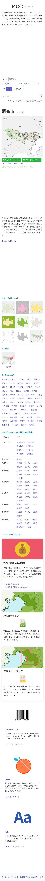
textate (7, 832)
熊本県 (19, 523)
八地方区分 (6, 442)
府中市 (14, 406)
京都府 (27, 493)
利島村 (29, 398)
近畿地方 (20, 450)
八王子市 (21, 398)
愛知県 (35, 489)
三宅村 (39, 395)
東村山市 (34, 410)
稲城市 (29, 417)
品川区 (12, 383)
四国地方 (20, 454)
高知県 (19, 516)
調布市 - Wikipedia (9, 241)
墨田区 (20, 383)
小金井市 (5, 406)
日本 (18, 437)
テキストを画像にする (15, 847)
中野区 (22, 380)
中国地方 (29, 450)
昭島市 (4, 410)
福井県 (19, 486)
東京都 (35, 474)
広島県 (19, 508)
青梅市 (39, 421)
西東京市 (13, 421)
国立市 (4, 402)
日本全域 (5, 437)
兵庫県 (35, 493)
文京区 (36, 383)
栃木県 (27, 470)
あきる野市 (30, 395)
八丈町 (12, 398)
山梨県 (27, 486)
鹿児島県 (20, 527)
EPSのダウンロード (31, 160)
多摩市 (12, 402)
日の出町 (15, 425)
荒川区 (34, 391)
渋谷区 (4, 391)
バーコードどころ (11, 730)
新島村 (31, 406)
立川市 (37, 417)
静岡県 (27, 489)
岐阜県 (19, 489)
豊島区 (12, 395)
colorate (8, 779)
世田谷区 (5, 380)
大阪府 (19, 493)
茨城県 (19, 470)
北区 (29, 380)
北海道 (19, 459)
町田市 (4, 417)
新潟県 (19, 482)
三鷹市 (4, 398)
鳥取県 (19, 504)
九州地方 (29, 454)
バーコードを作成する (15, 744)
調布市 (22, 421)
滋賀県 (35, 497)
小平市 (28, 402)
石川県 (35, 482)
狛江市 (33, 413)
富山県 (27, 482)
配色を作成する (13, 797)
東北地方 (31, 442)
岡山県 (35, 504)
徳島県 (19, 512)
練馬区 (26, 391)
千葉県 (27, 474)
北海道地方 (21, 442)
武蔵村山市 (6, 413)
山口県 (27, 508)
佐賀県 (27, 519)
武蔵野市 (16, 413)
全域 (9, 89)
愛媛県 (35, 512)
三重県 (27, 497)
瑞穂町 (31, 425)
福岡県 (19, 519)
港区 (11, 391)
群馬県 (35, 470)
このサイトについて (11, 584)
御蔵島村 (23, 406)
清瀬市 (25, 413)
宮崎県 (35, 523)
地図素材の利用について (13, 163)
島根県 (27, 504)
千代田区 (37, 380)
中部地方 (29, 446)
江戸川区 (29, 387)
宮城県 (19, 467)
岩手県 (27, 463)
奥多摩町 (5, 425)
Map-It (17, 6)
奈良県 (19, 497)
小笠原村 (37, 402)
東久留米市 (14, 410)
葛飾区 (4, 395)
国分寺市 (38, 398)
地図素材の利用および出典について (16, 587)
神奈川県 (20, 478)
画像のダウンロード (11, 160)
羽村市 (4, 421)
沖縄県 (28, 527)
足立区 (20, 395)
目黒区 (18, 391)
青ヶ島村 (30, 421)
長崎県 (35, 519)
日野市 (39, 406)
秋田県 (35, 463)
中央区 (14, 380)
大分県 (27, 523)
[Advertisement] (22, 51)
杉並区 (12, 387)
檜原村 (23, 425)
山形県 (27, 467)
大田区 (28, 383)
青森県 (19, 463)
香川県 (27, 512)
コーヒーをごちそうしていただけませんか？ (25, 101)
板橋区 (20, 387)
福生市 (22, 417)
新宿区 (4, 387)
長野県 (35, 486)
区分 (3, 89)
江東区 (37, 387)
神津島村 (13, 417)
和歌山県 (20, 501)
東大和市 (24, 410)
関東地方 (20, 446)
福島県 (35, 467)
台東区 (4, 383)
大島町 (20, 402)
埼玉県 (19, 474)
